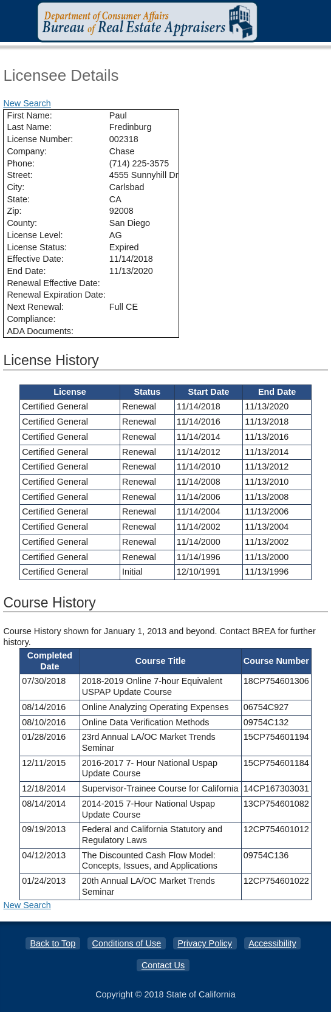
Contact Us (163, 965)
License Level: (35, 235)
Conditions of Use (127, 943)
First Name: (29, 115)
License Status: (36, 247)
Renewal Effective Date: (53, 283)
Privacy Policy (204, 943)
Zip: (14, 211)
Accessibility (272, 943)
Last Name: (29, 127)
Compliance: (31, 319)
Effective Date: (35, 259)
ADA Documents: (40, 331)
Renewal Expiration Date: (56, 294)
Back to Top (52, 943)
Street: (19, 175)
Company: (27, 151)
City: (15, 187)
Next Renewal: (35, 307)
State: (18, 199)
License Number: (40, 139)
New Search (26, 103)
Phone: (21, 163)
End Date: (26, 271)
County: (22, 223)
